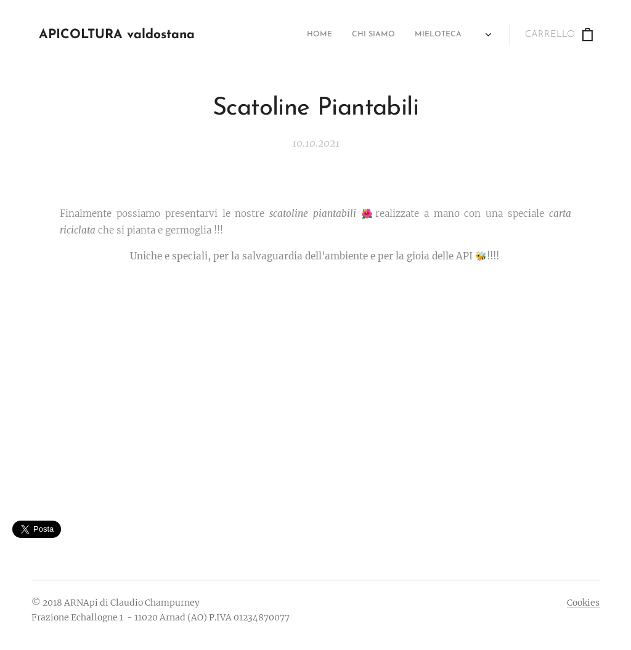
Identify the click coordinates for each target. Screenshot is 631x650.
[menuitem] (281, 35)
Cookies (583, 602)
